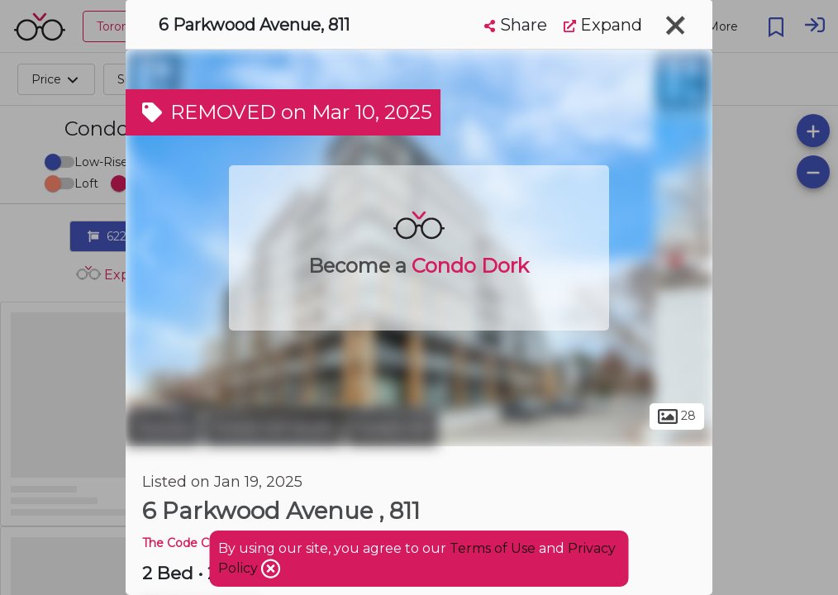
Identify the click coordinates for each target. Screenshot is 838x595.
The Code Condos (193, 543)
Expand (603, 25)
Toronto (163, 428)
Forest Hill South (273, 428)
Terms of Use (493, 548)
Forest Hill (392, 428)
